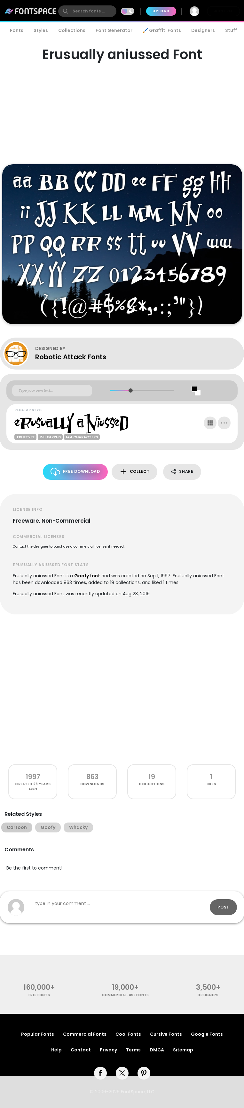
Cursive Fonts (166, 1034)
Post (223, 907)
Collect (134, 472)
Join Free (223, 11)
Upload (161, 11)
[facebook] (100, 1073)
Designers (203, 30)
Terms (133, 1050)
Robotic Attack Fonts (70, 357)
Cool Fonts (128, 1034)
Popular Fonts (37, 1034)
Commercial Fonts (84, 1034)
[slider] (130, 390)
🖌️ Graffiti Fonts (162, 30)
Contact (81, 1050)
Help (56, 1050)
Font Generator (114, 30)
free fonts (39, 995)
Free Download (75, 472)
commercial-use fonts (125, 995)
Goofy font (87, 576)
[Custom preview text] (52, 390)
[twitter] (122, 1073)
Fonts (16, 30)
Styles (41, 30)
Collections (71, 30)
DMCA (157, 1050)
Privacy (108, 1050)
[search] (87, 11)
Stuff (231, 30)
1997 (33, 776)
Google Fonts (207, 1034)
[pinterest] (144, 1073)
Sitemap (183, 1050)
